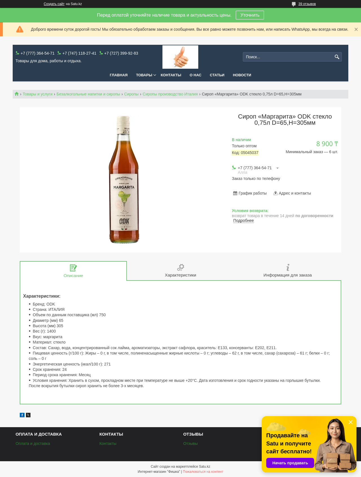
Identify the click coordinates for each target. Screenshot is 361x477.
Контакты (171, 75)
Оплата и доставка (33, 443)
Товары (144, 75)
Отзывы (190, 443)
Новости (242, 75)
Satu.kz (204, 467)
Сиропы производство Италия (170, 94)
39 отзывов (307, 4)
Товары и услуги (37, 94)
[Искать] (337, 57)
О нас (196, 75)
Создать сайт (54, 4)
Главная (118, 75)
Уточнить (249, 15)
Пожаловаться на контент (203, 472)
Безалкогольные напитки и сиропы (88, 94)
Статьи (217, 75)
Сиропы (131, 94)
